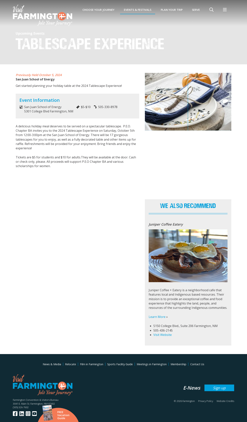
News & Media (52, 364)
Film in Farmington (91, 364)
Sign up (219, 387)
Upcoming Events (30, 33)
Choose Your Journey (98, 10)
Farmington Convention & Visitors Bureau (35, 400)
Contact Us (197, 364)
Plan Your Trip (172, 10)
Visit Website (162, 335)
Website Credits (225, 401)
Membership (178, 364)
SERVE (196, 10)
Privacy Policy (205, 401)
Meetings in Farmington (152, 364)
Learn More (157, 317)
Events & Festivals (137, 10)
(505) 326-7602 (21, 407)
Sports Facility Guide (120, 364)
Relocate (70, 364)
